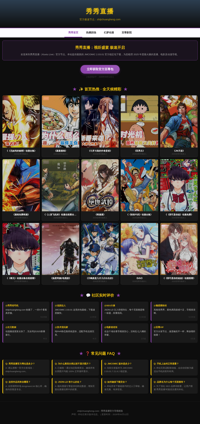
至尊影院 (127, 32)
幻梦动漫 (109, 32)
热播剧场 (91, 32)
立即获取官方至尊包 (100, 69)
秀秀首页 (73, 32)
